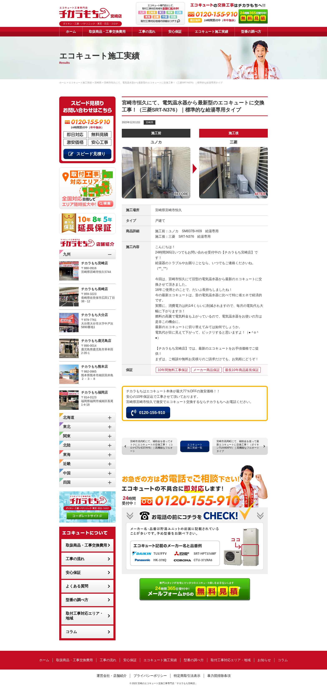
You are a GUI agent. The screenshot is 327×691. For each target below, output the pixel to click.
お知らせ (264, 660)
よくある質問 (77, 586)
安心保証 (175, 31)
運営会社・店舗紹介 (112, 675)
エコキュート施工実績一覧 (194, 446)
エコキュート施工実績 (211, 31)
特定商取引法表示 (187, 675)
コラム (71, 632)
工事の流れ (147, 31)
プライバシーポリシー (150, 675)
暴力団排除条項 (219, 675)
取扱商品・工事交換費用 (107, 31)
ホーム (71, 31)
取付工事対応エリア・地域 (84, 615)
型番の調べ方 (251, 31)
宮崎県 (149, 122)
